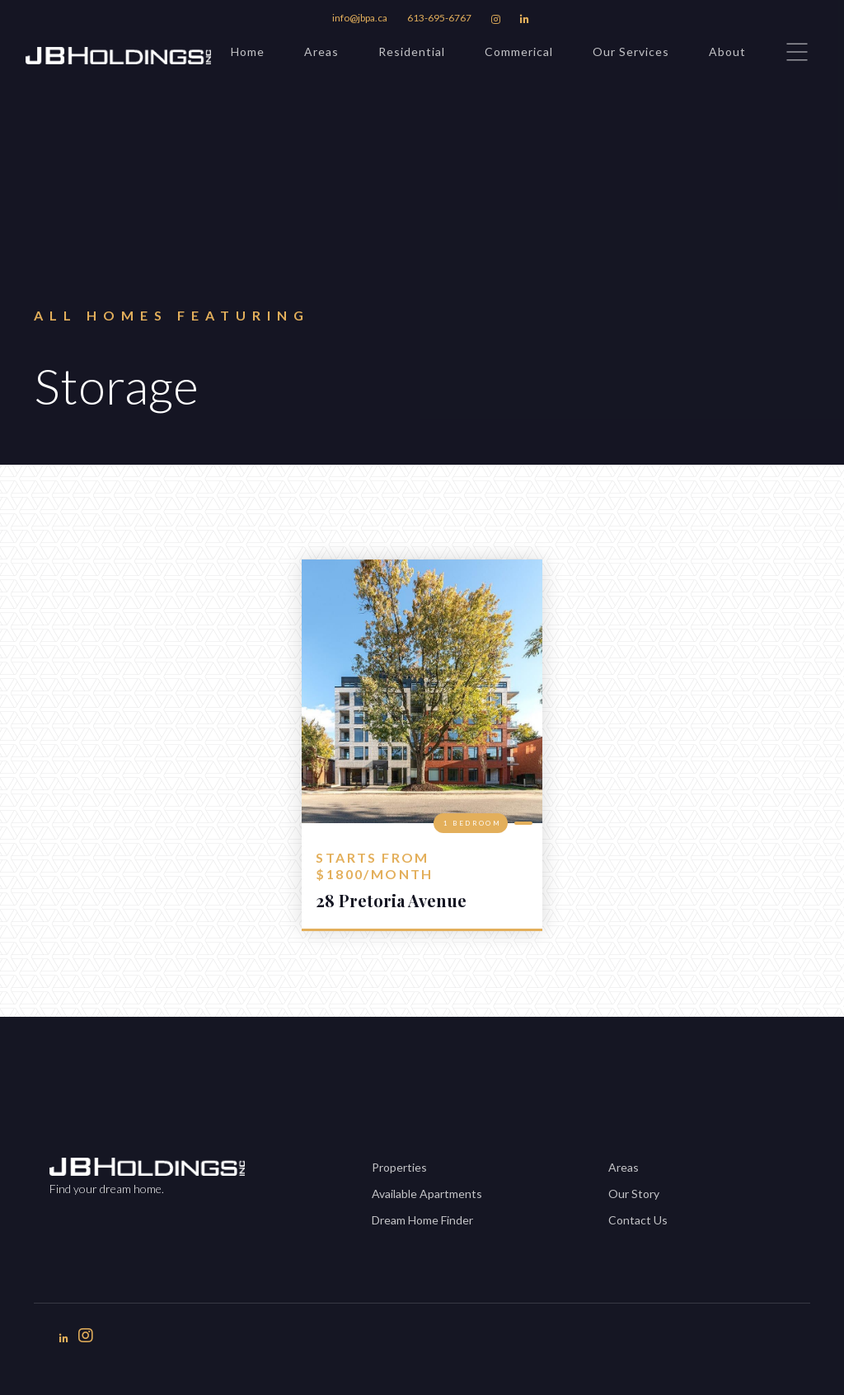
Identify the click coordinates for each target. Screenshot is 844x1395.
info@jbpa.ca (359, 18)
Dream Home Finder (422, 1220)
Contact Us (638, 1220)
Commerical (519, 51)
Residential (411, 51)
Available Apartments (427, 1194)
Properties (399, 1167)
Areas (321, 51)
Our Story (633, 1194)
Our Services (631, 51)
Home (248, 51)
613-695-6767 (439, 18)
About (727, 51)
